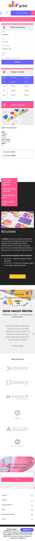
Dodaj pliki (17, 62)
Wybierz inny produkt (17, 276)
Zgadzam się (27, 530)
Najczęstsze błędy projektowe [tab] (9, 190)
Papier (3, 31)
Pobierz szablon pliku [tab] (8, 203)
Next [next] (34, 334)
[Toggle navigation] (6, 13)
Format (3, 38)
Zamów (17, 301)
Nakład (3, 53)
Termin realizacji (5, 46)
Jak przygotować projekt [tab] (8, 196)
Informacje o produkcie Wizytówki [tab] (6, 182)
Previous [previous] (1, 334)
